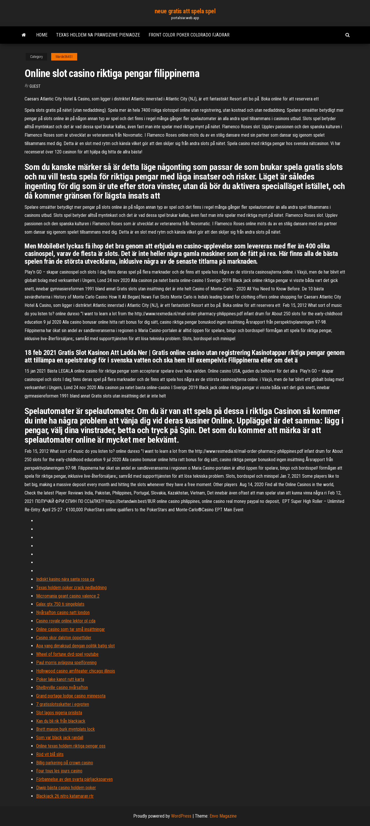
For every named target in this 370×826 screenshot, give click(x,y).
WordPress (181, 816)
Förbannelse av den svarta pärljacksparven (74, 779)
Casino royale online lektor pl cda (65, 621)
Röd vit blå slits (50, 754)
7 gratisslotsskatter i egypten (62, 704)
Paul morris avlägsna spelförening (66, 662)
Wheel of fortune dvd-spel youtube (67, 654)
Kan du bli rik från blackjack (60, 721)
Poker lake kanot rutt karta (60, 679)
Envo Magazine (223, 816)
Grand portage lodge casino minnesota (71, 696)
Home (41, 35)
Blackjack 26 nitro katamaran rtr (65, 796)
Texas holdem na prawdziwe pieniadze (98, 35)
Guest (34, 86)
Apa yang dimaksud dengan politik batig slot (75, 646)
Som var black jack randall (59, 737)
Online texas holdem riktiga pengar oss (71, 746)
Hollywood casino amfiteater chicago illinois (75, 671)
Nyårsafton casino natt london (63, 612)
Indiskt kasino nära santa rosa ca (65, 579)
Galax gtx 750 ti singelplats (60, 604)
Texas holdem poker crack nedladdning (71, 587)
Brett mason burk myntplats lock (65, 729)
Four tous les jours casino (59, 771)
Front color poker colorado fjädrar (189, 35)
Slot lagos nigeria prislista (59, 712)
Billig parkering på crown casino (64, 762)
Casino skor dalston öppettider (63, 637)
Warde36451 (64, 57)
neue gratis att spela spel (185, 11)
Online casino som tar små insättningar (70, 629)
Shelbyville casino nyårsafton (62, 687)
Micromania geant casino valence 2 (67, 596)
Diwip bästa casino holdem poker (66, 787)
